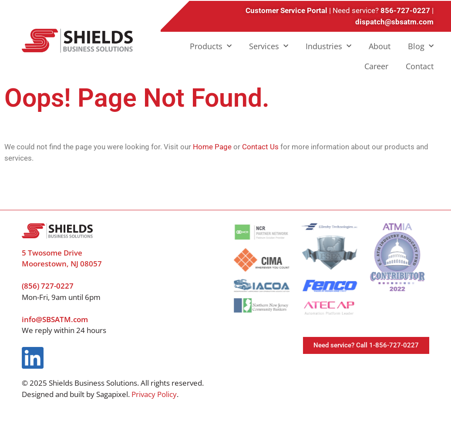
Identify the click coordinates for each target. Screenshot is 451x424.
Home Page (212, 146)
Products (211, 46)
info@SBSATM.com (55, 319)
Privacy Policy (154, 394)
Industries (328, 46)
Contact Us (260, 146)
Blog (421, 46)
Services (268, 46)
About (379, 46)
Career (376, 66)
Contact (420, 66)
